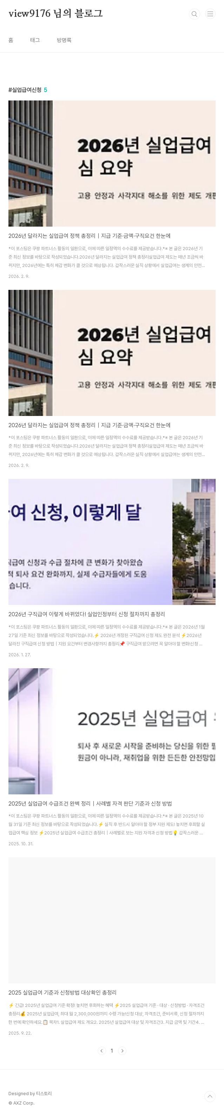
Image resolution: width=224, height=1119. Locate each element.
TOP (210, 1096)
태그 (35, 40)
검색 (194, 14)
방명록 (64, 40)
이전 (102, 1051)
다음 (122, 1051)
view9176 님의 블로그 (55, 14)
